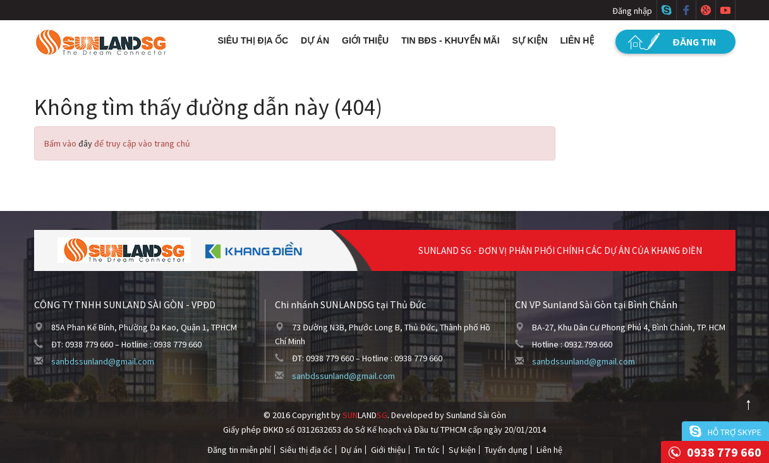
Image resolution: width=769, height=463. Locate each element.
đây (85, 143)
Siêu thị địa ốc (253, 40)
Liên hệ (577, 40)
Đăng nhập (632, 10)
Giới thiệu (365, 40)
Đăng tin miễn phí (239, 449)
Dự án (315, 40)
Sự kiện (530, 40)
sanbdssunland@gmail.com (102, 361)
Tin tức (427, 449)
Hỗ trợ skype (734, 432)
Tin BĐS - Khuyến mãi (450, 40)
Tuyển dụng (506, 449)
